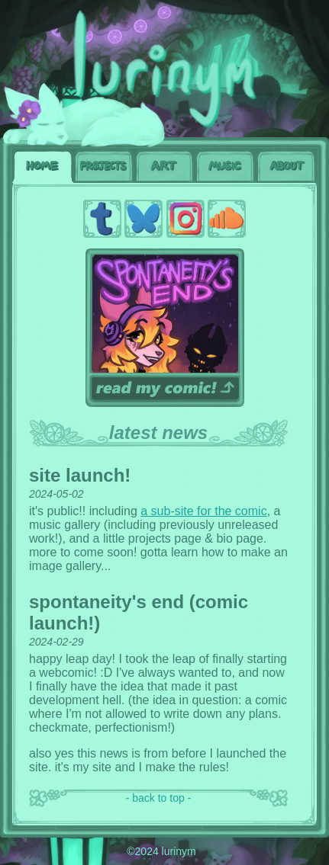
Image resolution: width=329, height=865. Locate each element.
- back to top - (159, 798)
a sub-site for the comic (203, 511)
